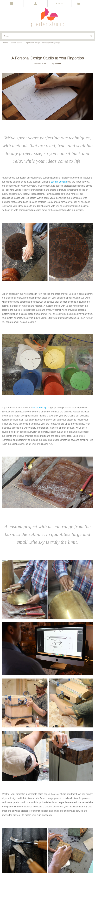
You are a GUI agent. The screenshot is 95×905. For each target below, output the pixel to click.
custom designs (59, 181)
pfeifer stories (17, 42)
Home (5, 42)
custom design (39, 407)
